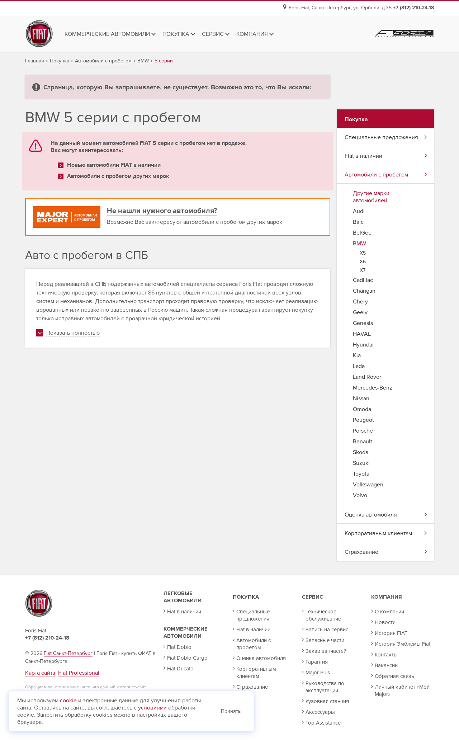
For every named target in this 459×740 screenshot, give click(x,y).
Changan (364, 290)
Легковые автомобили (183, 597)
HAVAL (362, 334)
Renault (362, 441)
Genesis (363, 323)
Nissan (361, 398)
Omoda (362, 409)
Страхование (386, 552)
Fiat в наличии (386, 156)
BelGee (362, 232)
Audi (359, 211)
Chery (360, 301)
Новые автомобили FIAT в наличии (114, 165)
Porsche (363, 430)
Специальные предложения (386, 137)
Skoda (360, 452)
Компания (386, 597)
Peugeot (363, 420)
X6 (363, 262)
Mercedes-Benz (372, 387)
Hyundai (363, 344)
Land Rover (367, 377)
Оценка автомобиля (386, 514)
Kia (357, 355)
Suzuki (361, 463)
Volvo (360, 495)
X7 (362, 270)
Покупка (246, 597)
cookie (68, 700)
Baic (358, 222)
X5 (363, 253)
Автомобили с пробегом (386, 174)
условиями (152, 707)
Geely (360, 312)
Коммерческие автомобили (186, 632)
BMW (359, 243)
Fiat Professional (78, 673)
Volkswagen (368, 484)
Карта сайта (40, 673)
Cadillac (363, 280)
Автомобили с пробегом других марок (118, 176)
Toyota (361, 473)
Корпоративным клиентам (386, 533)
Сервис (312, 597)
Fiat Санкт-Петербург (68, 653)
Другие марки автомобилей (371, 197)
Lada (359, 366)
